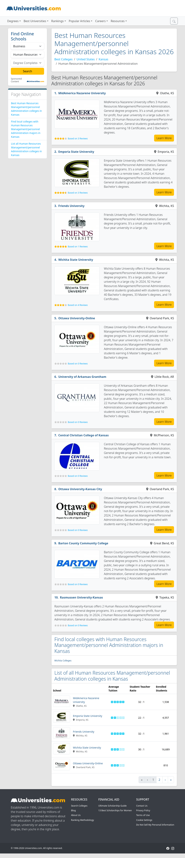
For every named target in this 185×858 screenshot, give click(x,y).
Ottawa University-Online (76, 318)
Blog (73, 810)
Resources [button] (118, 21)
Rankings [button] (57, 21)
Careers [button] (100, 21)
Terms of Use (143, 815)
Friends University (71, 206)
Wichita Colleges (62, 660)
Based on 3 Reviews (78, 138)
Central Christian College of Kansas (83, 435)
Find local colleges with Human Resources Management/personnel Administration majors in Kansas (25, 129)
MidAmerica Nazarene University (82, 93)
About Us (76, 815)
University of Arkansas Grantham (82, 377)
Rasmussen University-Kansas (81, 597)
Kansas (103, 59)
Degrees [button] (13, 21)
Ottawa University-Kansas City (80, 489)
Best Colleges (63, 59)
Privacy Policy (143, 810)
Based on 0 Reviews (78, 363)
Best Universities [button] (35, 21)
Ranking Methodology (82, 820)
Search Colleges (79, 805)
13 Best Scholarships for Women (115, 810)
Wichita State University (75, 260)
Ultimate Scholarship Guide (112, 805)
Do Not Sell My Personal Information (155, 824)
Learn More (164, 138)
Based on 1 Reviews (78, 246)
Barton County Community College (83, 543)
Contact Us (141, 805)
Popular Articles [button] (79, 21)
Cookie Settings (144, 820)
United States (86, 59)
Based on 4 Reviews (78, 305)
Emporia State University (76, 152)
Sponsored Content (16, 80)
